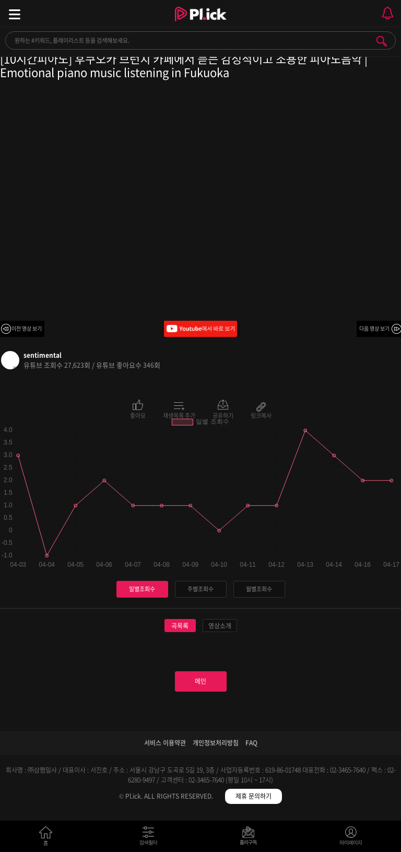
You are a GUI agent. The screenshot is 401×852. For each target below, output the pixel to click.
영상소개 (219, 626)
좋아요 (138, 414)
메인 (200, 681)
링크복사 (261, 414)
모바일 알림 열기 (387, 13)
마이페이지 (351, 838)
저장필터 (251, 838)
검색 (381, 41)
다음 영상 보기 (374, 328)
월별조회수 (259, 589)
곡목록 (179, 626)
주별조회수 (200, 589)
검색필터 (150, 838)
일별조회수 (142, 589)
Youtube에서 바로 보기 (200, 329)
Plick (201, 23)
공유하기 (223, 414)
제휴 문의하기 (253, 796)
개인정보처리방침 (216, 743)
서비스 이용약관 (165, 743)
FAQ (251, 743)
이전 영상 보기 (26, 328)
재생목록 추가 (179, 414)
